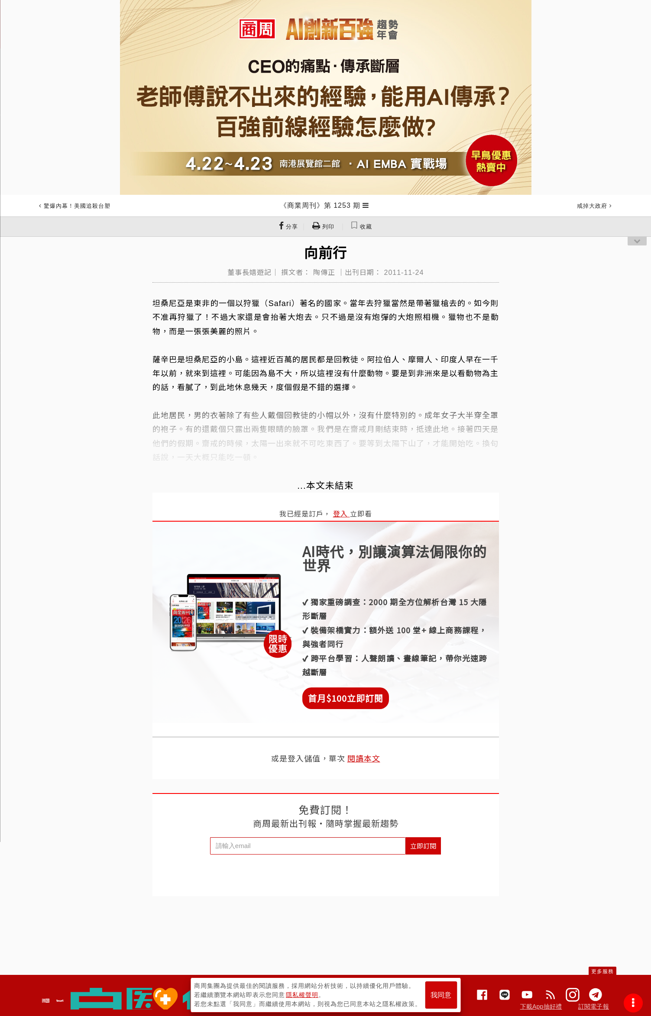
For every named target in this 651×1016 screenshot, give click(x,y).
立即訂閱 (423, 845)
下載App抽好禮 (541, 1006)
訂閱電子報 (593, 1006)
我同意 (441, 995)
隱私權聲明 (302, 994)
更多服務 (602, 971)
